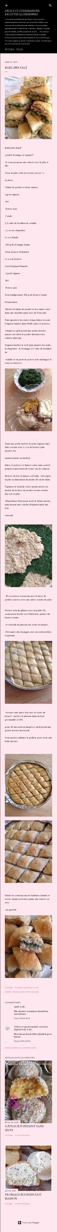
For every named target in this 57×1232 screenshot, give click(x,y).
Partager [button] (9, 987)
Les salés (35, 992)
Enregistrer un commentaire (20, 1048)
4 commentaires (22, 1135)
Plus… (20, 49)
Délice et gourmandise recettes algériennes (22, 12)
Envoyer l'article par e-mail (27, 987)
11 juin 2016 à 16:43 (22, 1018)
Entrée (28, 992)
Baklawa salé (18, 992)
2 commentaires (22, 1203)
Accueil (10, 49)
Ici (43, 173)
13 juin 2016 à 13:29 (22, 1041)
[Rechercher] (50, 5)
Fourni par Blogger (28, 1222)
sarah (16, 1006)
